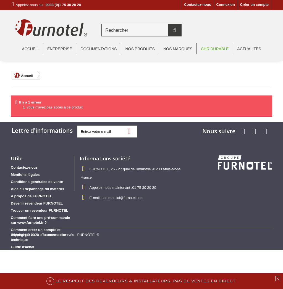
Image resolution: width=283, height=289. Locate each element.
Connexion (225, 4)
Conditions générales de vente (37, 182)
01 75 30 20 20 (144, 187)
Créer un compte (254, 4)
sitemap (17, 254)
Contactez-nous (197, 4)
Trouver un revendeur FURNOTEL (39, 210)
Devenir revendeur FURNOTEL (37, 203)
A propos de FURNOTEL (31, 196)
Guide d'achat (22, 247)
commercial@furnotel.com (122, 198)
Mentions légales (25, 175)
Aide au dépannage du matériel (37, 189)
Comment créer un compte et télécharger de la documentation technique (38, 235)
